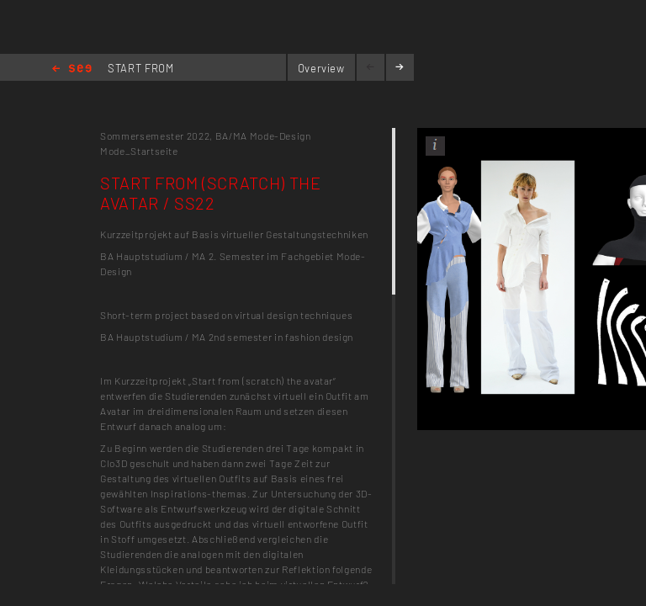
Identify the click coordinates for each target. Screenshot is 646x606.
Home (72, 69)
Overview (321, 68)
